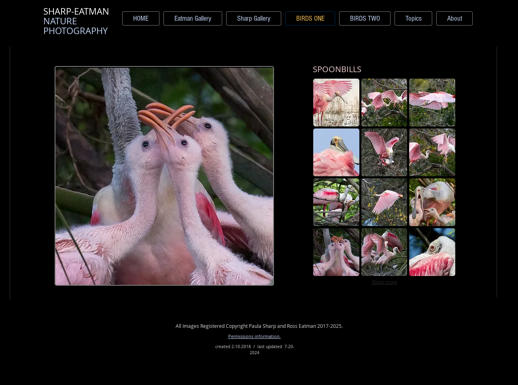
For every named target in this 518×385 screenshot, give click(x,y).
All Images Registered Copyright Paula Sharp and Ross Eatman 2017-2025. (259, 326)
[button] (336, 102)
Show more (384, 282)
